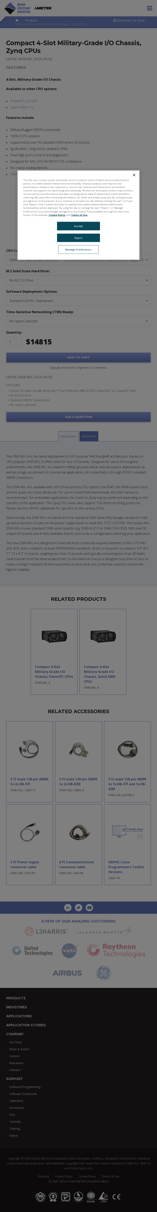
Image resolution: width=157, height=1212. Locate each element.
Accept (78, 225)
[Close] (134, 175)
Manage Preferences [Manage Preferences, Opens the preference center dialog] (78, 249)
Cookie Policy (57, 214)
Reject (78, 237)
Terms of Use (79, 214)
